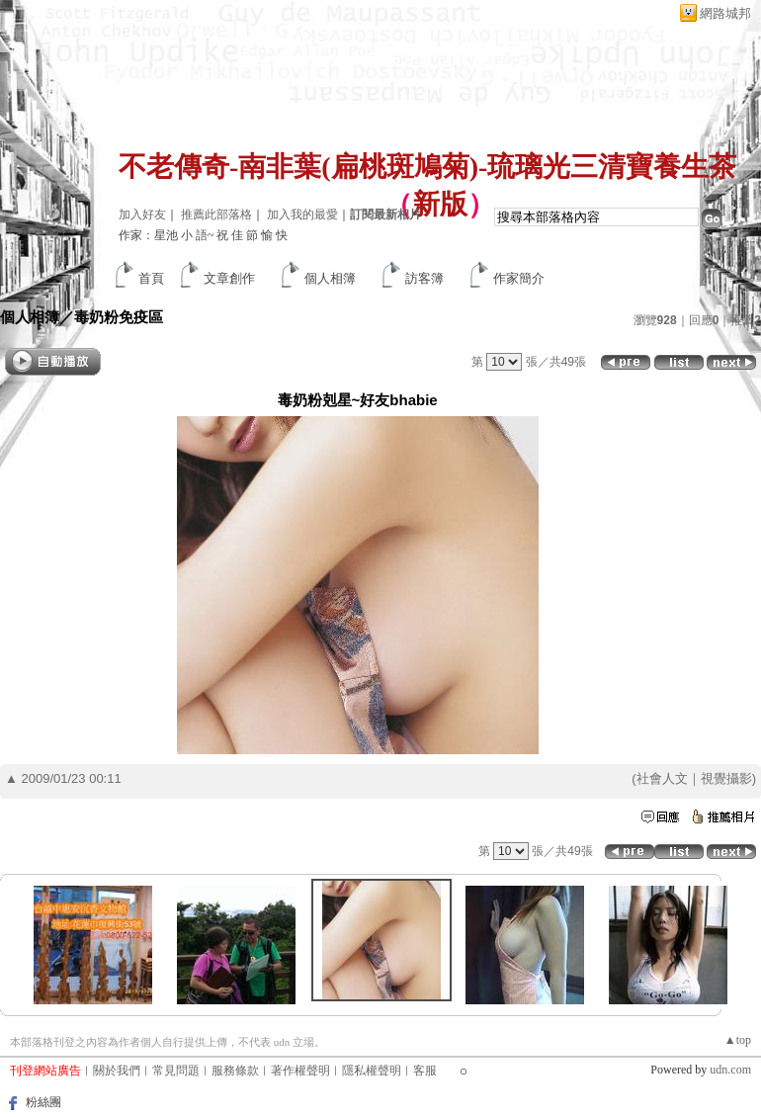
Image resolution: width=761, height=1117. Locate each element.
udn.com (730, 1069)
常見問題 (176, 1070)
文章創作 (229, 278)
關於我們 (116, 1070)
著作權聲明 (300, 1070)
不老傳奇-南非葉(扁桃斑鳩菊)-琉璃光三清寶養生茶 (427, 166)
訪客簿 (424, 278)
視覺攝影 (726, 778)
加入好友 (142, 214)
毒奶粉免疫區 (118, 316)
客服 (425, 1070)
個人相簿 (330, 278)
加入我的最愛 (302, 214)
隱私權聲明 (371, 1070)
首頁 (151, 278)
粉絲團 (43, 1102)
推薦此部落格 (216, 214)
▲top (737, 1040)
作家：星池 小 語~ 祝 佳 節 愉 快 (204, 235)
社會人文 (662, 778)
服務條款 (235, 1070)
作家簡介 (519, 278)
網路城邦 (725, 13)
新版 (439, 204)
